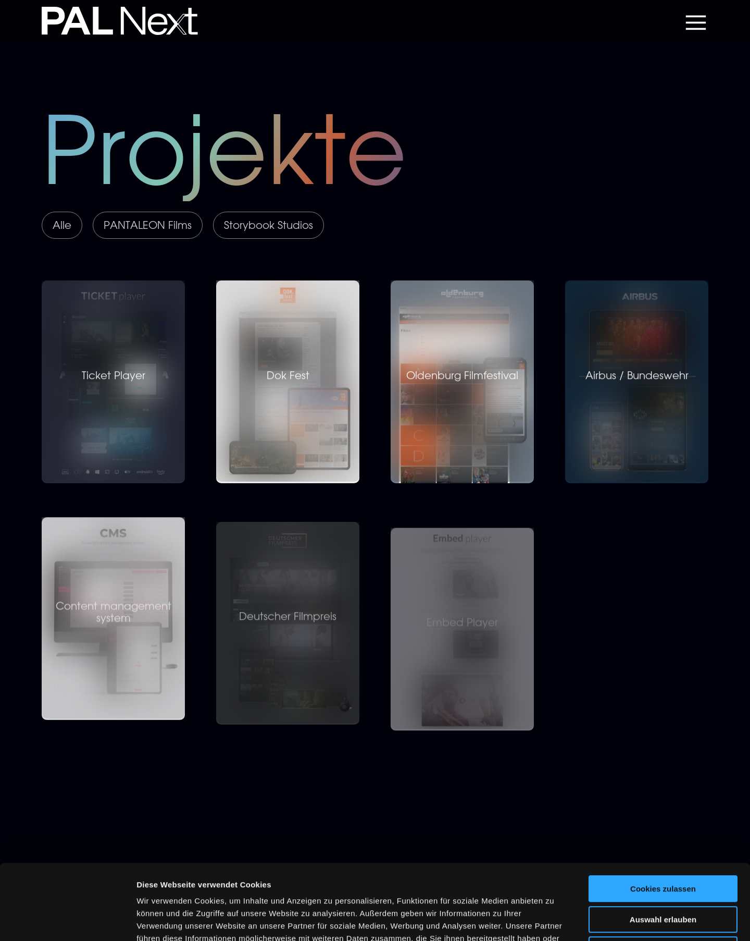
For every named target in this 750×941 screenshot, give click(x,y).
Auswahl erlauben (663, 844)
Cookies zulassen (663, 813)
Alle (62, 224)
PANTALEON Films (148, 224)
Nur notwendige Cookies (663, 874)
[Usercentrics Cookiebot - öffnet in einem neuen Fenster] (67, 920)
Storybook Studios (268, 224)
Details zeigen (554, 920)
